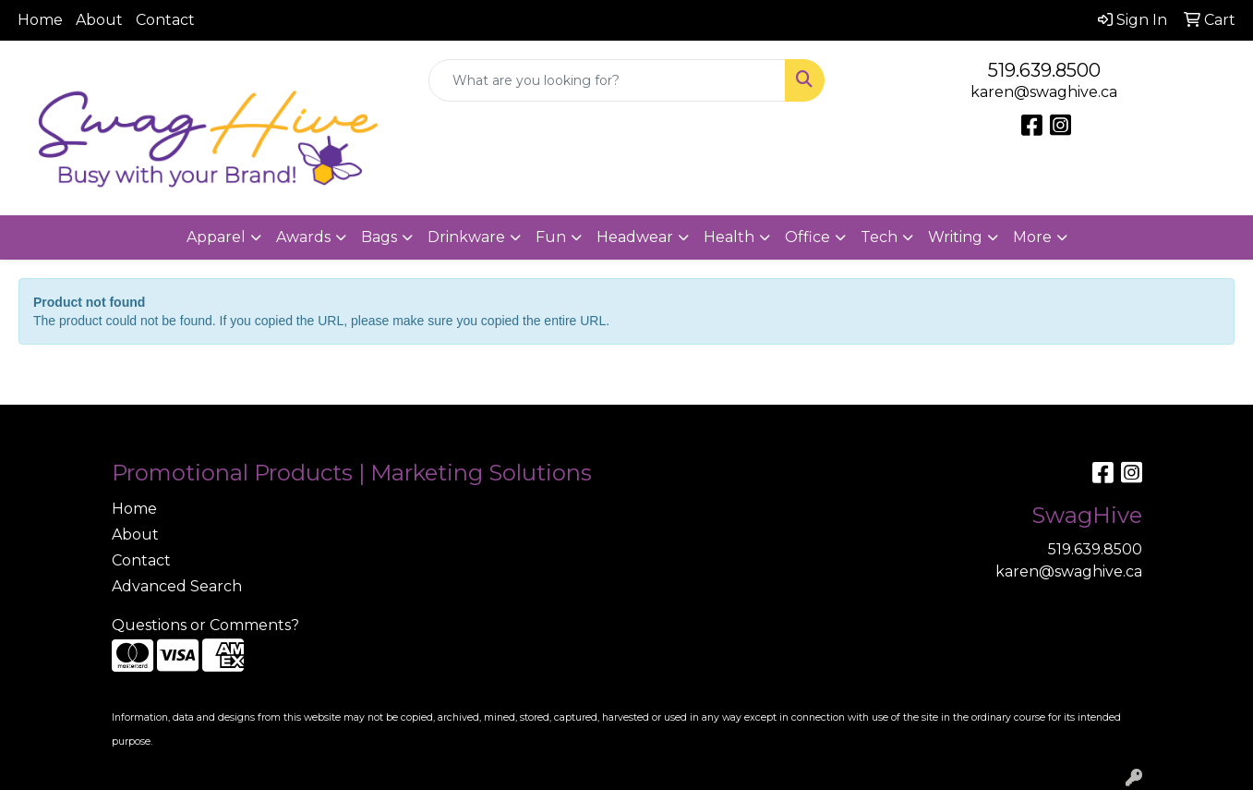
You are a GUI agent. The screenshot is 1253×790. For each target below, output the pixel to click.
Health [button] (729, 237)
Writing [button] (955, 237)
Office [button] (807, 237)
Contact (165, 20)
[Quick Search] (606, 80)
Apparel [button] (216, 237)
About (99, 20)
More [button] (1032, 237)
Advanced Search (177, 586)
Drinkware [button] (466, 237)
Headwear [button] (634, 237)
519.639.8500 (1044, 70)
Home (40, 20)
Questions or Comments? (205, 625)
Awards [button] (303, 237)
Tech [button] (879, 237)
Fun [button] (551, 237)
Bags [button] (379, 237)
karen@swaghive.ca (1043, 92)
